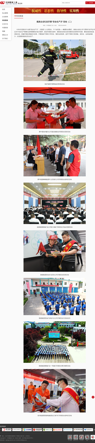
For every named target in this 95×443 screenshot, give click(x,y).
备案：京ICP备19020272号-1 (26, 438)
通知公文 (5, 35)
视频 (3, 31)
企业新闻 (5, 16)
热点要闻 (5, 13)
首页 (3, 9)
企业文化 (5, 24)
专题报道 (5, 27)
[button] (0, 429)
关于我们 (5, 38)
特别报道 (5, 20)
